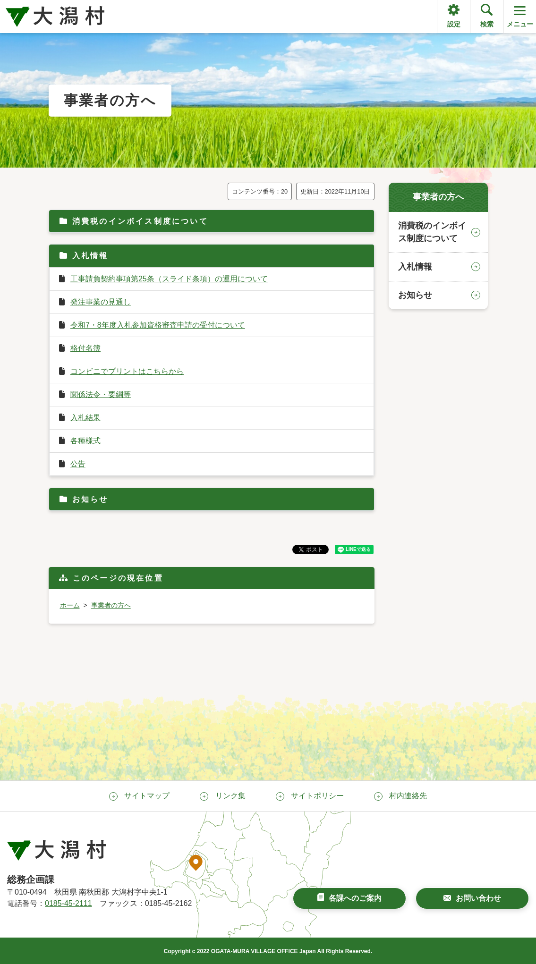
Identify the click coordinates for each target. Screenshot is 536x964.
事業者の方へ (111, 605)
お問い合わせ (478, 898)
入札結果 (85, 418)
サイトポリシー (317, 796)
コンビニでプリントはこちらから (127, 371)
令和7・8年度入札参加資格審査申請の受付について (157, 325)
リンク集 (230, 796)
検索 (486, 24)
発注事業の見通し (100, 302)
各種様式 (85, 441)
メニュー (520, 16)
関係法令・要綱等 (100, 394)
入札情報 (90, 256)
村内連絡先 (408, 796)
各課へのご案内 (355, 898)
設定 (453, 24)
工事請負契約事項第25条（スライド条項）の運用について (169, 279)
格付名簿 (85, 348)
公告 (77, 464)
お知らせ (90, 499)
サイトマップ (147, 796)
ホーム (70, 605)
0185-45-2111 (68, 903)
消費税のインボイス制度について (140, 221)
